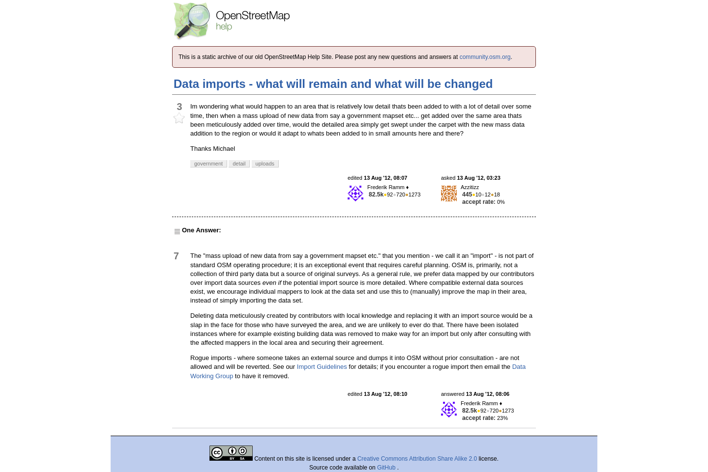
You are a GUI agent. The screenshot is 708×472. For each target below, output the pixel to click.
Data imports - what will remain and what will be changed (333, 83)
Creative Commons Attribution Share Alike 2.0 (417, 458)
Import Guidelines (322, 366)
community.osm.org (485, 57)
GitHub (387, 467)
